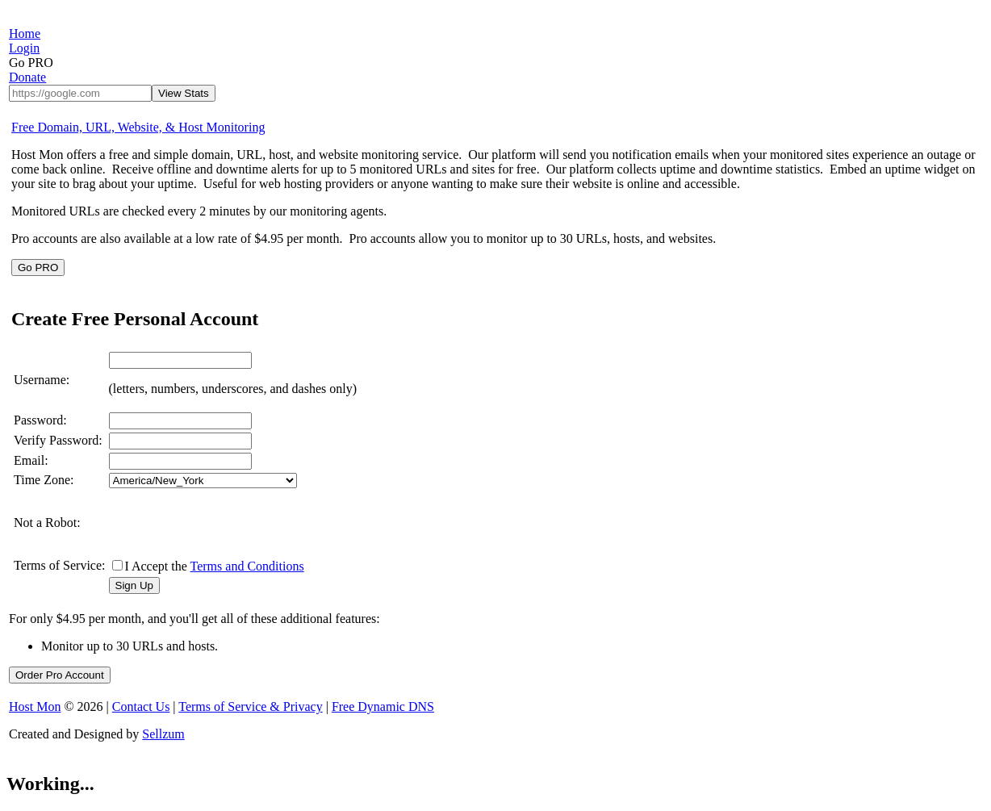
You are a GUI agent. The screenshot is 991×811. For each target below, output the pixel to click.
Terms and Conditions (247, 566)
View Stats (183, 93)
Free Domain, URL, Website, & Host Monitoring (138, 127)
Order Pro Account (59, 675)
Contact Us (141, 706)
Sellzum (163, 734)
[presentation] (231, 522)
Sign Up (134, 585)
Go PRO (38, 267)
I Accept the (214, 566)
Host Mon (35, 706)
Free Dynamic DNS (383, 706)
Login (24, 48)
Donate (27, 77)
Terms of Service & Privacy (250, 706)
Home (24, 33)
